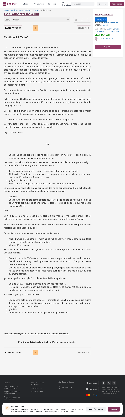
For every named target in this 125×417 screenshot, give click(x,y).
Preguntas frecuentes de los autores (12, 398)
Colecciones (53, 4)
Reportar (107, 47)
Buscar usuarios (37, 392)
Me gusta (101, 19)
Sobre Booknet (36, 388)
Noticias (7, 383)
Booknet (7, 10)
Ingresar (102, 4)
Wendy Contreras (104, 14)
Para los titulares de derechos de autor (11, 387)
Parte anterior (13, 28)
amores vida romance (110, 31)
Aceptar (114, 409)
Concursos (39, 4)
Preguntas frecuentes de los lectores (12, 392)
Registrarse (117, 4)
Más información (96, 409)
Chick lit (105, 25)
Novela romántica (17, 10)
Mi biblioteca (66, 4)
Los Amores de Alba (31, 10)
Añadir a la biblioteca (105, 39)
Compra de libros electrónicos (37, 384)
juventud (110, 29)
